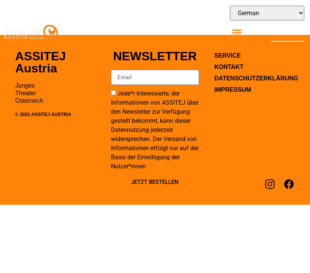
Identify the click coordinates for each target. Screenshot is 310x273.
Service (227, 55)
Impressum (232, 89)
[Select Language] (267, 13)
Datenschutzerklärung (254, 78)
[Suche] (294, 32)
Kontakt (229, 67)
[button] (237, 32)
